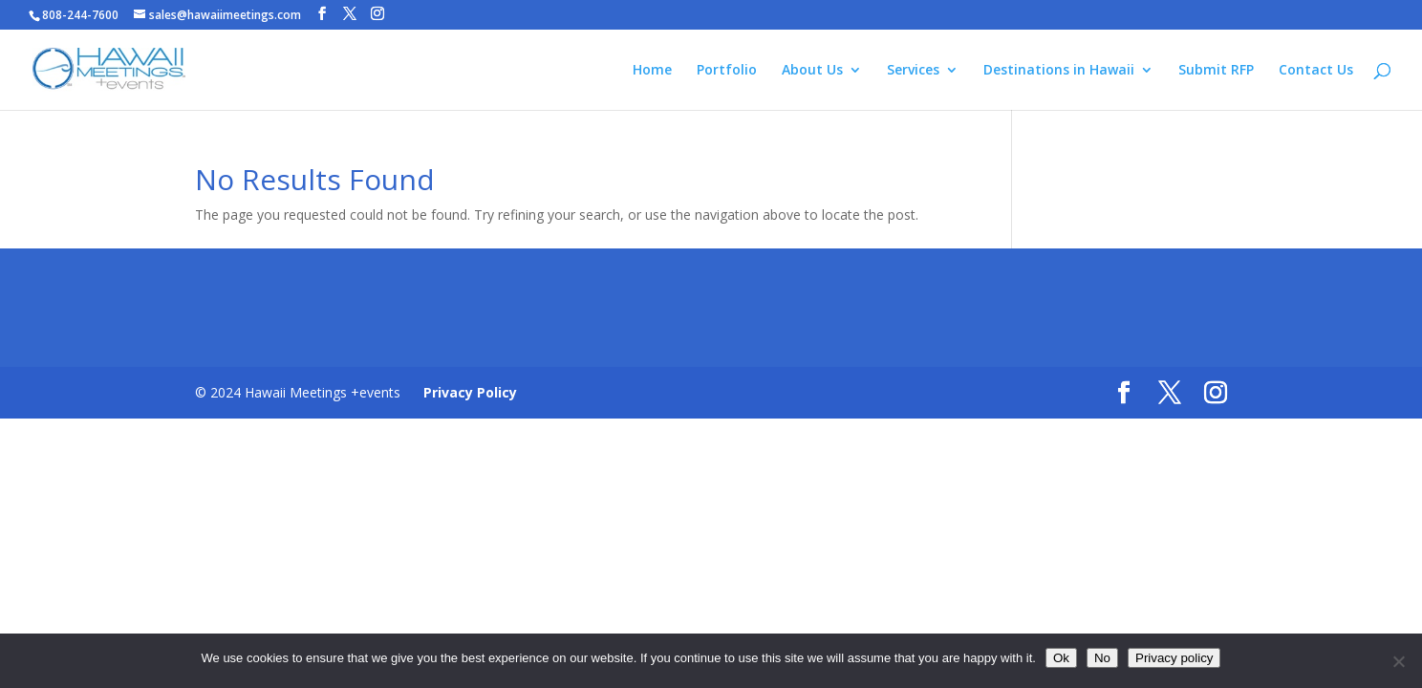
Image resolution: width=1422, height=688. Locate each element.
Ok (1061, 658)
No (1102, 658)
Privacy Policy (470, 392)
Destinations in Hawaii (1058, 70)
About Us (812, 70)
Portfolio (727, 70)
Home (652, 70)
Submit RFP (1216, 70)
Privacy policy (1174, 658)
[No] (1398, 661)
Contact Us (1316, 70)
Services (913, 70)
